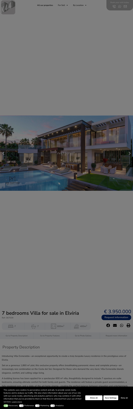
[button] (6, 405)
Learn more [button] (17, 401)
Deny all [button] (124, 398)
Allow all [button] (94, 398)
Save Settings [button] (111, 398)
